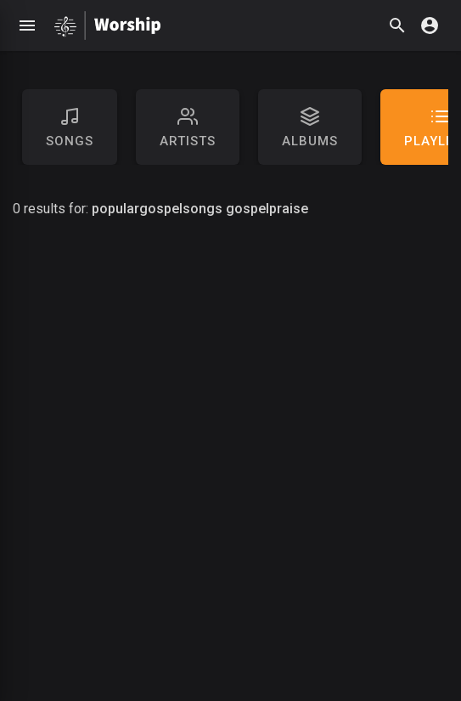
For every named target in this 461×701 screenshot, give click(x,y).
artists (188, 127)
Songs (69, 127)
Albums (310, 127)
